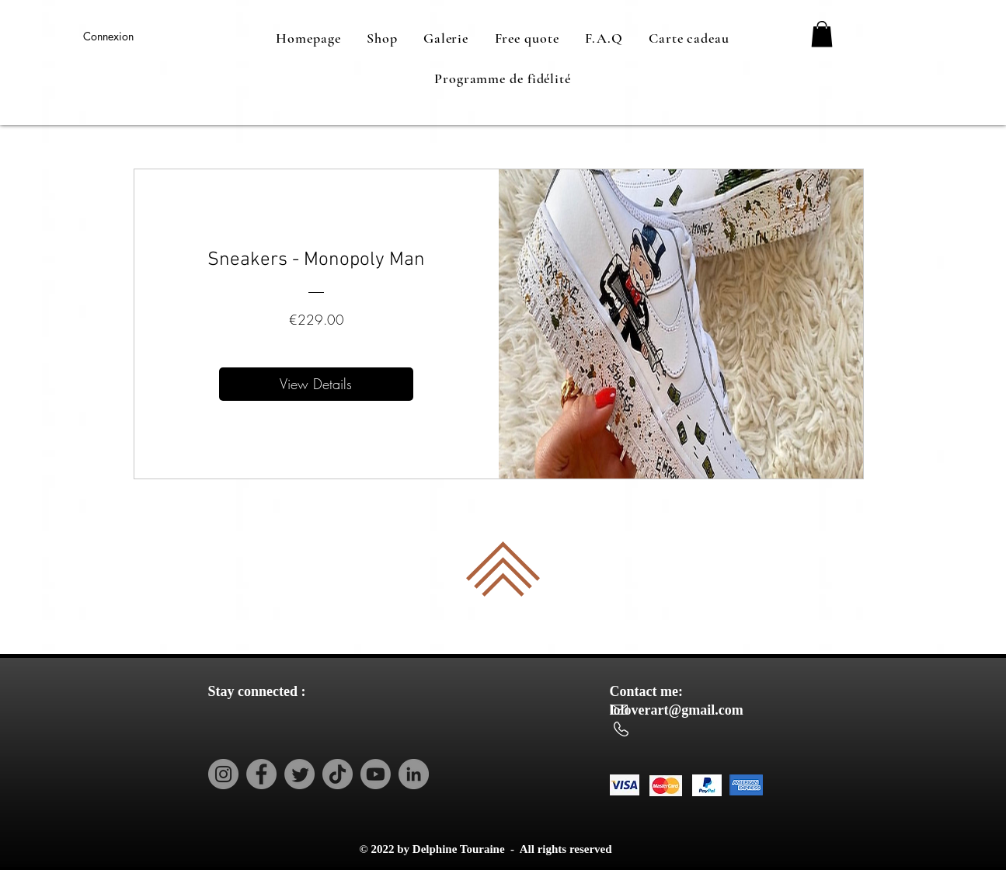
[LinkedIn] (414, 774)
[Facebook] (261, 774)
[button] (822, 34)
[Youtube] (375, 774)
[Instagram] (223, 774)
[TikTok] (337, 774)
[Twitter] (299, 774)
